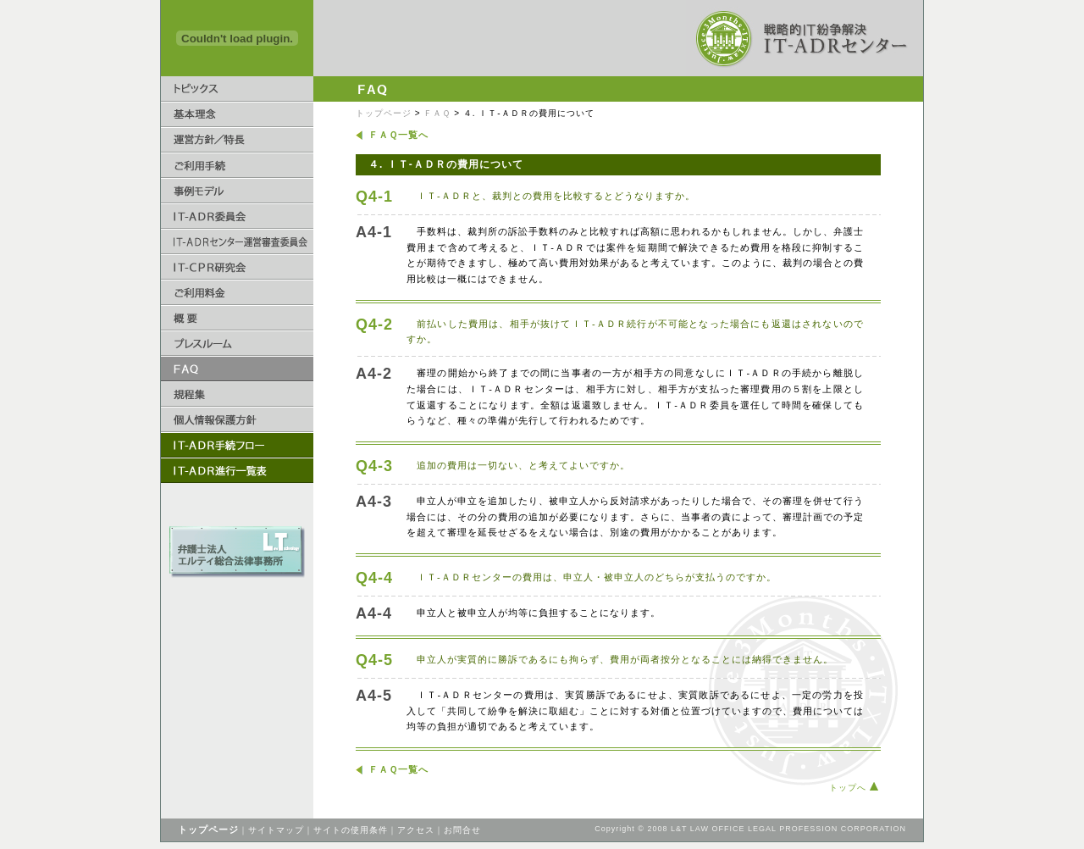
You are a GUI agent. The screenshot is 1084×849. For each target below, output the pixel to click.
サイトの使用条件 (350, 830)
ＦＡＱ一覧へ (398, 135)
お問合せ (462, 830)
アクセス (415, 830)
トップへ (853, 787)
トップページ (384, 113)
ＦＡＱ (437, 113)
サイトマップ (276, 830)
